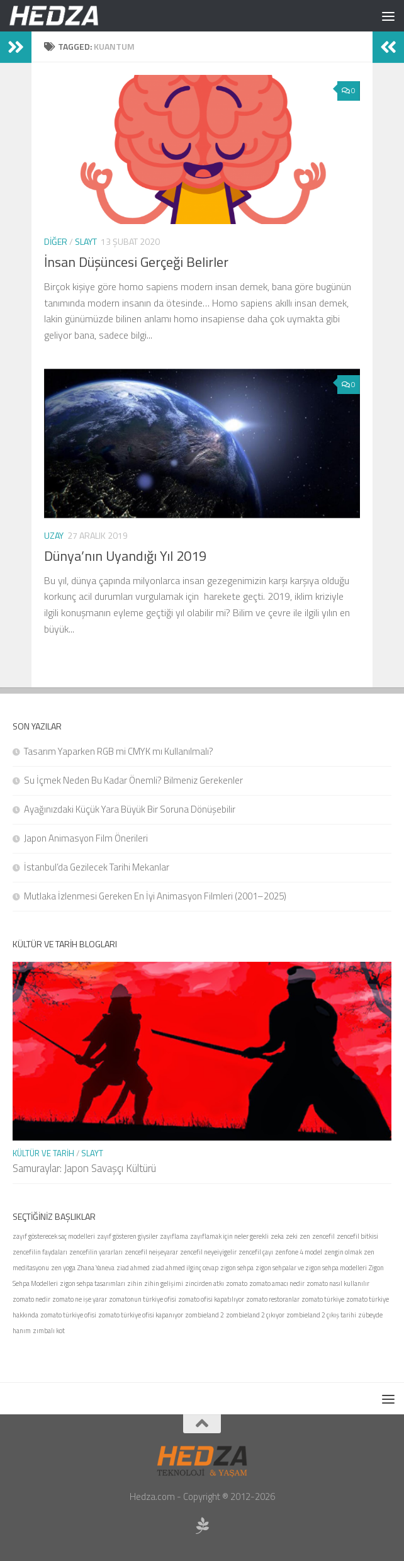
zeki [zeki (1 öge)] (292, 1236)
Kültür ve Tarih (43, 1153)
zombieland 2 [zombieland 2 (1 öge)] (204, 1315)
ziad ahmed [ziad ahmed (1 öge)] (133, 1268)
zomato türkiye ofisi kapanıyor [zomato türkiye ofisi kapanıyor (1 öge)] (140, 1315)
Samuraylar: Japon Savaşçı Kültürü (84, 1168)
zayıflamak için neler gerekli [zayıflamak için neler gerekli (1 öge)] (229, 1236)
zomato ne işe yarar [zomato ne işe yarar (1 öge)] (79, 1299)
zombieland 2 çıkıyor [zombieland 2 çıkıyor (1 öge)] (255, 1315)
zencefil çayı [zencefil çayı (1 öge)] (255, 1252)
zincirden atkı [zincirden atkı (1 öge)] (204, 1283)
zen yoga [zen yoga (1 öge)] (63, 1268)
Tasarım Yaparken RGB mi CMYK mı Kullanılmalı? (118, 751)
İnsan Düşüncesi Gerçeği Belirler (136, 262)
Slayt (86, 241)
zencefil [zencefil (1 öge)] (323, 1236)
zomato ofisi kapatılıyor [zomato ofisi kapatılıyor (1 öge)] (211, 1299)
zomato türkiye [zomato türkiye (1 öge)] (322, 1299)
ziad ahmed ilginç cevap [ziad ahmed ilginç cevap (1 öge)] (185, 1268)
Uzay (54, 535)
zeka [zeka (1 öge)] (277, 1236)
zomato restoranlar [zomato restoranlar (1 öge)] (273, 1299)
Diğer (55, 241)
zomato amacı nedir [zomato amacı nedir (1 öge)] (277, 1283)
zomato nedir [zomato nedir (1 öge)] (31, 1299)
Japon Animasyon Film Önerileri (86, 838)
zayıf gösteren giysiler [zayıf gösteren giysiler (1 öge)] (127, 1236)
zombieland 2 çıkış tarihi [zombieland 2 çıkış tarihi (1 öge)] (321, 1315)
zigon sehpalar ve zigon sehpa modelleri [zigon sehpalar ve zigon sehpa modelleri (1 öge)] (311, 1268)
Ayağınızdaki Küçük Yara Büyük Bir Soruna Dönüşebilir (129, 809)
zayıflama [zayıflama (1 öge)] (174, 1236)
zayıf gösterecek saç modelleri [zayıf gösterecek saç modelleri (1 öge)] (54, 1236)
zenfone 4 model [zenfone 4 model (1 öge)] (298, 1252)
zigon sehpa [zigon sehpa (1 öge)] (237, 1268)
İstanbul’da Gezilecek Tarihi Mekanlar (96, 867)
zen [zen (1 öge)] (305, 1236)
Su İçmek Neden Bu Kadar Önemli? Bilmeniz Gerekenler (133, 780)
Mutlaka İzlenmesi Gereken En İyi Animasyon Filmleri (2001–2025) (155, 896)
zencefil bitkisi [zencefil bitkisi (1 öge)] (357, 1236)
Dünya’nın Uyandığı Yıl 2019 (125, 555)
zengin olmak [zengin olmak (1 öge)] (343, 1252)
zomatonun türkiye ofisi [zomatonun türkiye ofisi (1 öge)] (142, 1299)
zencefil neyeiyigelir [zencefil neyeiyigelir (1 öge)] (208, 1252)
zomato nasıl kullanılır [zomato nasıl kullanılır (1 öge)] (337, 1283)
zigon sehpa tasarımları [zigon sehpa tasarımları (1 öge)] (92, 1283)
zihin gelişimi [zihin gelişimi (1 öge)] (163, 1283)
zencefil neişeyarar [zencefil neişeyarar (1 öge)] (151, 1252)
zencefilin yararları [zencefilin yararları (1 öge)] (96, 1252)
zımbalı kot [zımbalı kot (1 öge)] (49, 1331)
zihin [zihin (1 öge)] (134, 1283)
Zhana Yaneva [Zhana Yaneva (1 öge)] (96, 1268)
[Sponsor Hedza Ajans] (202, 1526)
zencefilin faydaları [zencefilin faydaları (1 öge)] (40, 1252)
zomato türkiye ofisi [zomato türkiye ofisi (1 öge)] (68, 1315)
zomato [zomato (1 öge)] (236, 1283)
